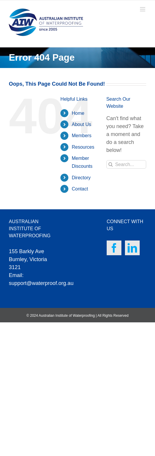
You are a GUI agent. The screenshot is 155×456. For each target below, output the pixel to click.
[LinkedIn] (132, 248)
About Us (81, 124)
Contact (80, 188)
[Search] (110, 164)
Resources (83, 147)
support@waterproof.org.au (41, 283)
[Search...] (126, 164)
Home (78, 113)
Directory (81, 177)
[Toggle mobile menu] (143, 9)
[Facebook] (114, 248)
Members (82, 135)
